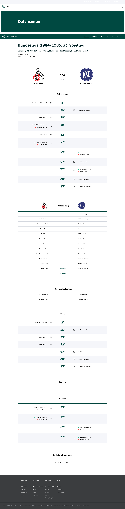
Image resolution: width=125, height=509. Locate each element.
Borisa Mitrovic (84, 169)
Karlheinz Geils (43, 219)
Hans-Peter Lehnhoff (42, 253)
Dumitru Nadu (84, 154)
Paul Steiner (44, 234)
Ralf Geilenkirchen (39, 124)
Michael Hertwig (83, 219)
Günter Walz (43, 102)
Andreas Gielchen (42, 127)
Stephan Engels (43, 239)
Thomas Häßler (43, 248)
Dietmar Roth (82, 224)
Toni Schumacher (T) (42, 214)
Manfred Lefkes (40, 142)
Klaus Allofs (41, 117)
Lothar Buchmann (83, 268)
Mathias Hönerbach (42, 224)
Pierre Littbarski (43, 258)
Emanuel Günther (85, 110)
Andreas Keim (82, 239)
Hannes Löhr (44, 268)
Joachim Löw (82, 244)
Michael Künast (84, 172)
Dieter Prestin (43, 144)
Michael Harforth (83, 234)
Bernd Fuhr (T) (82, 214)
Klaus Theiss (81, 229)
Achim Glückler (84, 152)
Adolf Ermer (34, 57)
